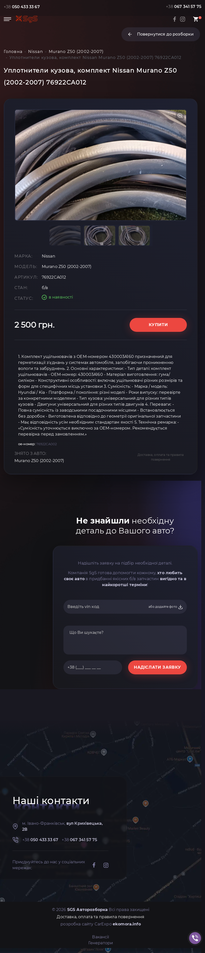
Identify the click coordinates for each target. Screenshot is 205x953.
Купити (158, 324)
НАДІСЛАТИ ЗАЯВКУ (157, 667)
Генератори (100, 943)
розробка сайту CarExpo (100, 924)
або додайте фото (166, 607)
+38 (22, 6)
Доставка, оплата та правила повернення (161, 457)
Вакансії (100, 937)
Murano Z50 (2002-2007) (39, 460)
